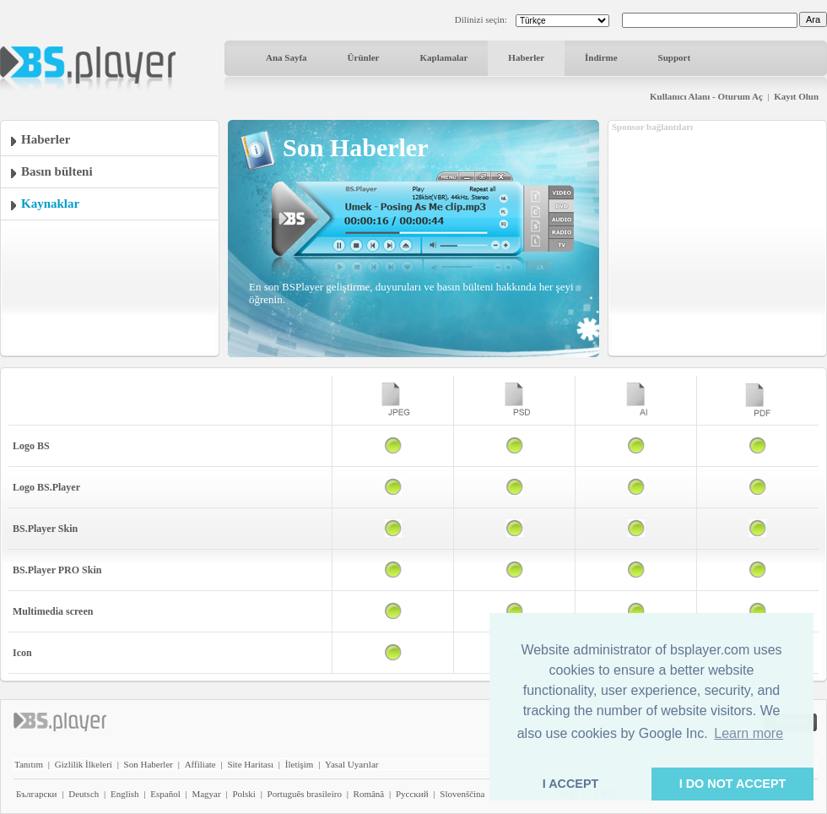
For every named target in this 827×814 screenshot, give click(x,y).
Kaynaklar (50, 203)
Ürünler (364, 57)
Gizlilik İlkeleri (83, 764)
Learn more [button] (748, 733)
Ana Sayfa (286, 57)
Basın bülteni (57, 171)
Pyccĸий (412, 794)
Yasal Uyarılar (351, 764)
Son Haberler (148, 764)
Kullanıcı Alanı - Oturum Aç (706, 96)
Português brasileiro (305, 794)
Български (36, 794)
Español (165, 794)
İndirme (601, 57)
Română (369, 794)
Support (674, 57)
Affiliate (200, 764)
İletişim (299, 764)
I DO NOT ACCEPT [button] (732, 783)
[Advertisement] (717, 239)
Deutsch (83, 794)
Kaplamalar (443, 57)
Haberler (526, 57)
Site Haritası (250, 764)
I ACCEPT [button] (571, 783)
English (125, 794)
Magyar (206, 794)
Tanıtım (28, 764)
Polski (244, 794)
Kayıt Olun (796, 96)
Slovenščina (462, 794)
